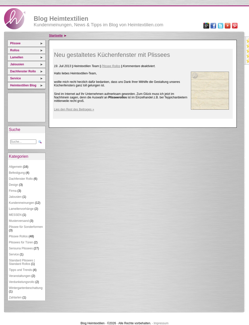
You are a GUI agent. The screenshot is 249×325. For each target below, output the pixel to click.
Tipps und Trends (20, 270)
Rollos (15, 50)
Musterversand (19, 221)
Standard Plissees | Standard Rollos (22, 262)
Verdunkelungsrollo (22, 282)
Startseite (56, 35)
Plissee (15, 43)
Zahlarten (15, 297)
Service (15, 78)
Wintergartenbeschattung (26, 288)
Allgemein (15, 167)
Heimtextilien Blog (23, 85)
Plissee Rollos (18, 236)
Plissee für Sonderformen (26, 227)
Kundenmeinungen (21, 203)
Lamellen (16, 57)
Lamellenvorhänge (21, 209)
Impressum (161, 323)
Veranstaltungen (20, 276)
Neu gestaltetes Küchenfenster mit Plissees (112, 54)
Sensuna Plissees (21, 248)
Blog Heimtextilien (61, 18)
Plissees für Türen (21, 242)
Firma (13, 191)
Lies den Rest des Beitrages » (74, 109)
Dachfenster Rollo (23, 71)
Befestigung (17, 173)
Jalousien (17, 64)
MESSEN (15, 215)
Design (13, 185)
